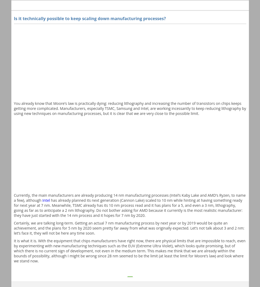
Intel (46, 200)
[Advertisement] (130, 64)
